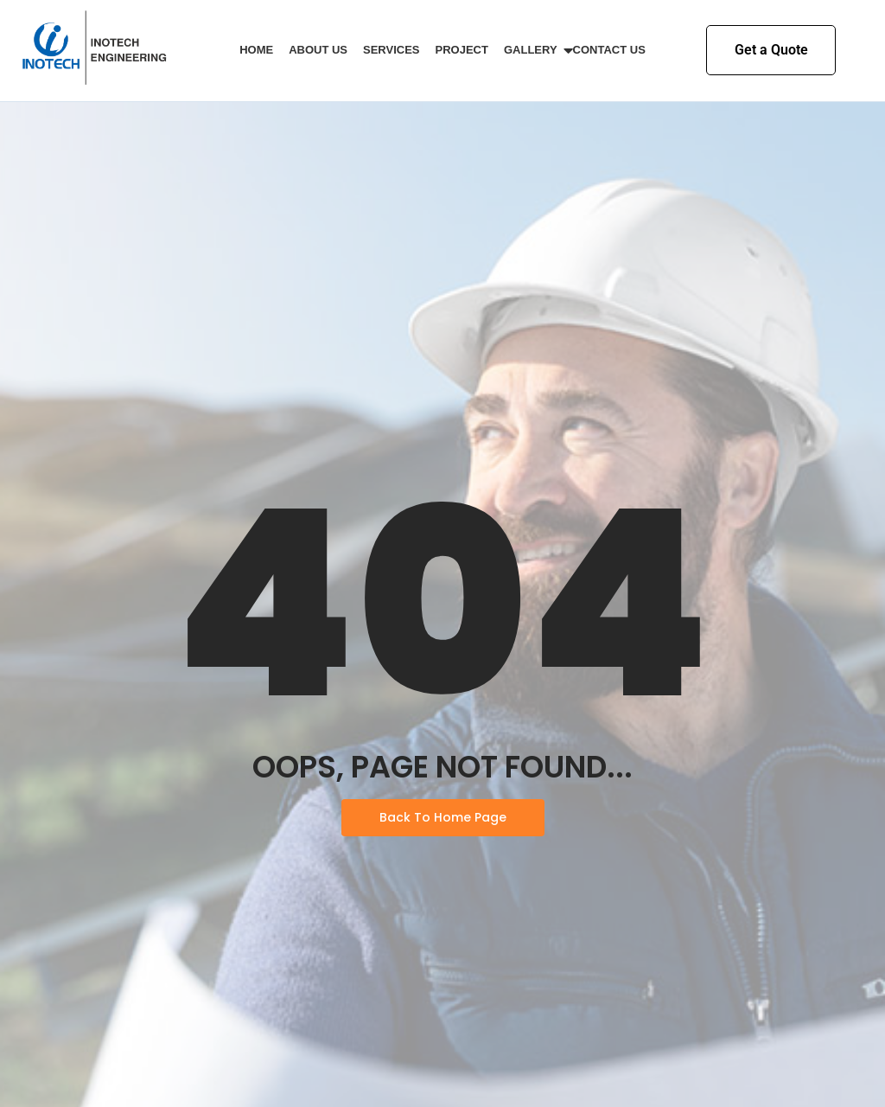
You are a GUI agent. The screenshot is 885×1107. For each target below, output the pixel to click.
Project (462, 49)
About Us (318, 49)
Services (391, 49)
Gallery (533, 50)
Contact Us (609, 49)
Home (256, 49)
